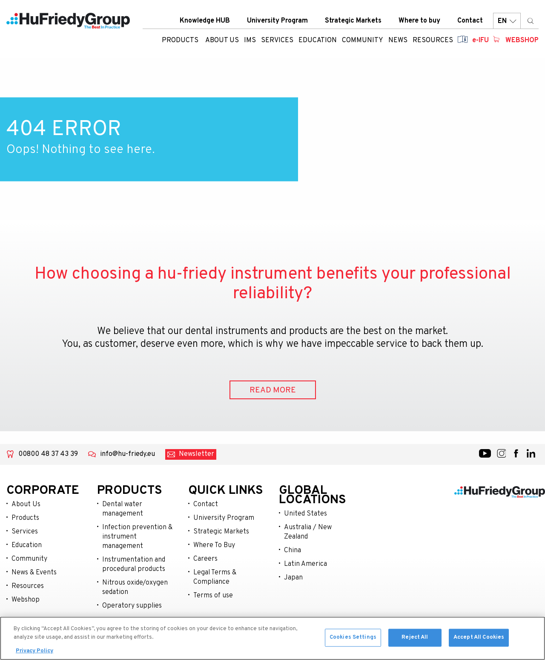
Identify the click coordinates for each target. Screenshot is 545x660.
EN (507, 21)
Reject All (415, 639)
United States (305, 514)
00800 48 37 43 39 (48, 454)
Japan (293, 578)
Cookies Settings (353, 639)
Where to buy (419, 21)
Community (29, 559)
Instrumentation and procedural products (133, 565)
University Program (277, 21)
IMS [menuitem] (250, 40)
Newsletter (196, 454)
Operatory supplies (132, 606)
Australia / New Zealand (308, 532)
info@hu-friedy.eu (127, 454)
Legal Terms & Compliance (214, 577)
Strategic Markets (353, 21)
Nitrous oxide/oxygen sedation (135, 588)
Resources (27, 586)
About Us (25, 504)
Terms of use (213, 595)
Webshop (522, 40)
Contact (470, 21)
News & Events (34, 572)
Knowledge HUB (205, 21)
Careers (205, 559)
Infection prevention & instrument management (137, 536)
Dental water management (122, 509)
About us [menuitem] (222, 40)
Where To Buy (214, 545)
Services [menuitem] (277, 40)
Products (180, 40)
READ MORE (273, 390)
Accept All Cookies (478, 639)
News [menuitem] (397, 40)
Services (24, 531)
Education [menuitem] (317, 40)
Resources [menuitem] (433, 40)
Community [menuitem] (362, 40)
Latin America (305, 564)
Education (26, 545)
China (292, 550)
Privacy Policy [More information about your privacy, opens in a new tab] (34, 653)
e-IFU (480, 40)
